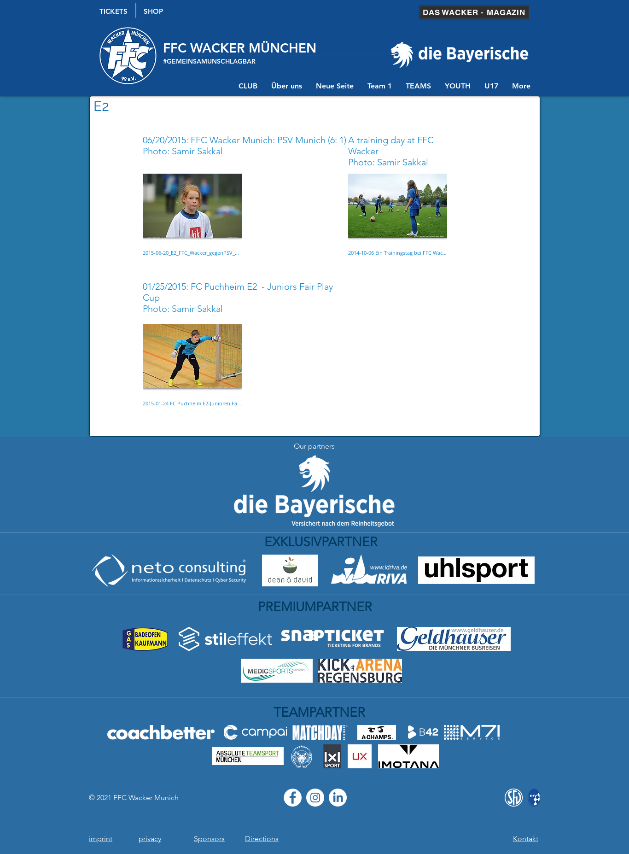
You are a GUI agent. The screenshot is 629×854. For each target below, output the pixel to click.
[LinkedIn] (338, 798)
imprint (100, 838)
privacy (150, 838)
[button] (192, 224)
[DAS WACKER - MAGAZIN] (474, 12)
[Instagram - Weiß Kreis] (315, 798)
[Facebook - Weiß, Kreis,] (293, 798)
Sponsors (209, 838)
